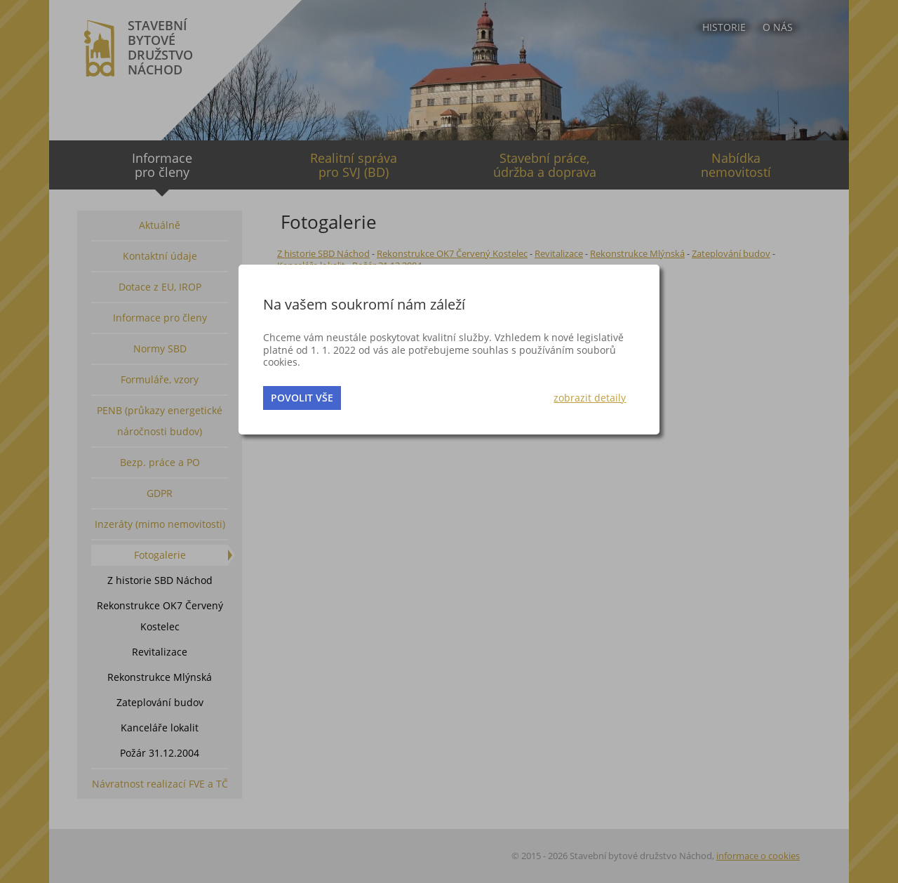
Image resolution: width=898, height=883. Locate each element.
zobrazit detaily (590, 397)
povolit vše (302, 397)
